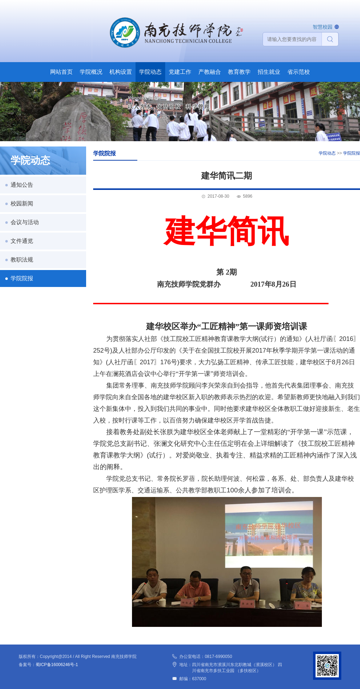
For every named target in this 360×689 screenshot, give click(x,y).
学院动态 (150, 72)
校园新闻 (22, 203)
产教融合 (209, 72)
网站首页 (61, 72)
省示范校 (298, 72)
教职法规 (22, 260)
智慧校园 (322, 27)
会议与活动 (25, 222)
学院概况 (91, 72)
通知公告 (22, 185)
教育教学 (239, 72)
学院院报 (22, 278)
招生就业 (269, 72)
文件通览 (22, 241)
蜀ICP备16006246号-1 (57, 664)
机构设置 (120, 72)
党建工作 (180, 72)
